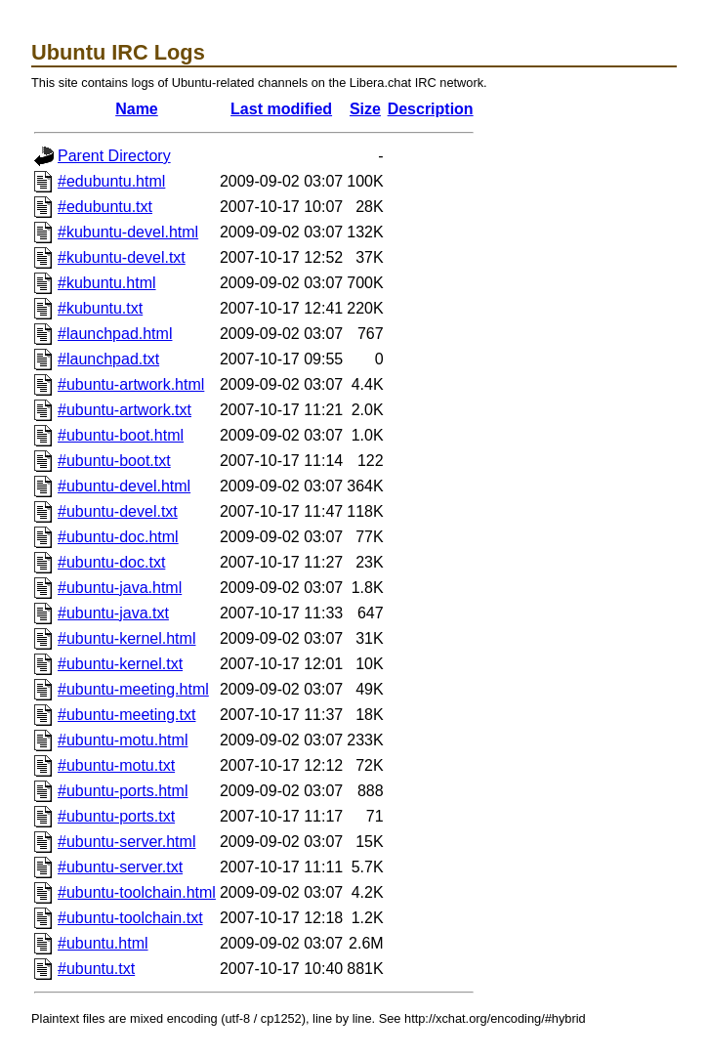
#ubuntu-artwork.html (131, 384)
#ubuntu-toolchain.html (137, 892)
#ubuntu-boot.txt (114, 460)
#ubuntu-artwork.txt (124, 410)
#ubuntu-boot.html (121, 435)
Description (431, 109)
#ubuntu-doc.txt (111, 562)
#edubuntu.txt (105, 206)
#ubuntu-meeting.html (133, 689)
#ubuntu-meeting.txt (126, 714)
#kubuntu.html (107, 283)
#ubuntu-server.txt (120, 867)
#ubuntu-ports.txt (116, 816)
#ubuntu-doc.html (118, 536)
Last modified (281, 109)
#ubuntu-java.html (120, 587)
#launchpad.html (115, 333)
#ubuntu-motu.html (122, 740)
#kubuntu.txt (100, 308)
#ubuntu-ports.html (122, 790)
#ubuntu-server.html (126, 841)
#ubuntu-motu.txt (116, 765)
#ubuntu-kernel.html (126, 638)
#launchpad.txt (108, 359)
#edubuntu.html (111, 181)
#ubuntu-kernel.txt (120, 663)
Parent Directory (114, 156)
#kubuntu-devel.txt (122, 257)
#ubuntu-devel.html (124, 486)
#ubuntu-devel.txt (118, 511)
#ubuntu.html (103, 943)
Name (136, 109)
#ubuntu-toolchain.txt (130, 917)
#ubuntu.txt (96, 968)
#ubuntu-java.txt (113, 613)
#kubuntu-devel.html (128, 232)
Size (365, 109)
